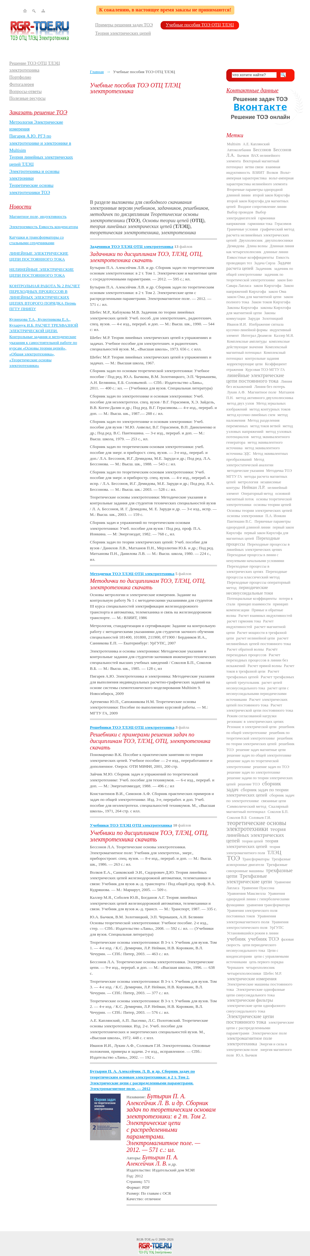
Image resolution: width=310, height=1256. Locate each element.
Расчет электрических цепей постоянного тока (257, 702)
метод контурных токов (270, 409)
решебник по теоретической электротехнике (258, 735)
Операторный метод (257, 493)
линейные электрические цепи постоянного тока (255, 378)
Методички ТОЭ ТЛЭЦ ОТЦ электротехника (132, 573)
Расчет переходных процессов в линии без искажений (257, 660)
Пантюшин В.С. (239, 521)
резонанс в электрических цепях (255, 721)
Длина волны (257, 246)
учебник (236, 939)
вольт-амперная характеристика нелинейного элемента (260, 181)
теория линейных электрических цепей (256, 835)
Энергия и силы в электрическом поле (256, 1047)
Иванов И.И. (237, 324)
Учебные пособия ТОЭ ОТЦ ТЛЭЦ (200, 24)
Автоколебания (239, 150)
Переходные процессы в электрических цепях (247, 569)
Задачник (264, 268)
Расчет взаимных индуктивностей (265, 615)
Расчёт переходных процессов (252, 652)
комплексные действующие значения (258, 344)
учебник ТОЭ (263, 939)
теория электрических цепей (252, 843)
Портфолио (20, 77)
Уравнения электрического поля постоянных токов (251, 913)
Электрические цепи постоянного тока (250, 1019)
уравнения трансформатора (268, 905)
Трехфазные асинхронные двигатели (258, 862)
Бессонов (262, 149)
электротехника (242, 1043)
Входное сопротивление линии (262, 206)
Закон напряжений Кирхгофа (260, 288)
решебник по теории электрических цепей (259, 741)
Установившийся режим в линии (252, 933)
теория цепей (252, 841)
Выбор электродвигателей (246, 215)
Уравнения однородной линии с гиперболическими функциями (258, 899)
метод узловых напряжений (259, 429)
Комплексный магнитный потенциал (256, 350)
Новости (20, 206)
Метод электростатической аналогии (249, 462)
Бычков (243, 155)
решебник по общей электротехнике (260, 730)
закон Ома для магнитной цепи (254, 296)
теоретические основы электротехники (256, 825)
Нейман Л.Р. (253, 487)
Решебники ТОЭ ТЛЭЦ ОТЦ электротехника (132, 727)
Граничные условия (242, 229)
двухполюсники (279, 240)
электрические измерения (252, 978)
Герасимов (283, 224)
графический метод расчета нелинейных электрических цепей (260, 235)
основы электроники (245, 515)
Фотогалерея (21, 84)
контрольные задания (262, 358)
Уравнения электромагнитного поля (251, 919)
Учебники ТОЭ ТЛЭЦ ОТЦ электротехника (131, 825)
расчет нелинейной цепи (255, 638)
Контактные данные (252, 90)
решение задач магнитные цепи (261, 750)
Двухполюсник (251, 240)
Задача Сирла (264, 263)
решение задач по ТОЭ (271, 767)
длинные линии (276, 252)
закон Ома (277, 291)
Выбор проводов (240, 212)
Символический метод (246, 806)
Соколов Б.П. (278, 812)
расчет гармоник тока (244, 621)
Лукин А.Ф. (236, 392)
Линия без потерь (269, 386)
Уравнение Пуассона (257, 888)
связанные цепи (273, 801)
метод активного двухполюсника (264, 397)
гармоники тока (260, 224)
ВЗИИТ (258, 172)
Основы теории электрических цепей (259, 510)
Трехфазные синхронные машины (256, 867)
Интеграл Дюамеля (256, 335)
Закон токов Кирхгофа (270, 302)
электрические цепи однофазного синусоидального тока (256, 1008)
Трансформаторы (255, 859)
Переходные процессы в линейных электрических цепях (258, 547)
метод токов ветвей (265, 426)
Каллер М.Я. (284, 335)
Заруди (254, 318)
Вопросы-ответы (25, 91)
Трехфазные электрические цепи (249, 879)
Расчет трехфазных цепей (252, 674)
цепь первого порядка (266, 962)
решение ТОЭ (249, 784)
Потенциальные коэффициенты (252, 598)
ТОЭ (233, 858)
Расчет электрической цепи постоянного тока (259, 708)
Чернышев (235, 967)
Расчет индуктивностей (249, 624)
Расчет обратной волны (245, 649)
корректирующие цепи (245, 364)
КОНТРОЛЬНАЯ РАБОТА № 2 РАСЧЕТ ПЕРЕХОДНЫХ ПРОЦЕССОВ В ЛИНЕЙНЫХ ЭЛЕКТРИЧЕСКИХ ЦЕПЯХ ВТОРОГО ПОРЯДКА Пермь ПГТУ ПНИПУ (44, 297)
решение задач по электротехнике (253, 772)
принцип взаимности (254, 604)
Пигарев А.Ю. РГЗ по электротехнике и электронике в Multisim (40, 143)
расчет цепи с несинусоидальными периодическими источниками (257, 694)
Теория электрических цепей (123, 33)
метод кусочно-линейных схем (251, 415)
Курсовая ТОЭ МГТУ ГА (265, 369)
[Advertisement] (153, 146)
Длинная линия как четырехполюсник (260, 249)
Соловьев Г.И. (260, 817)
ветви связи (254, 167)
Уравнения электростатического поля (257, 925)
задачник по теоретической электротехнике (254, 277)
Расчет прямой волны (265, 666)
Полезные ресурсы (27, 98)
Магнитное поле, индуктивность (38, 216)
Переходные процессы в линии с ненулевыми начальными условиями (255, 558)
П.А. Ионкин (275, 516)
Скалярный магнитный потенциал (257, 809)
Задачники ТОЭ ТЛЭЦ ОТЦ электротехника (131, 246)
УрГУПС (277, 927)
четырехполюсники (244, 973)
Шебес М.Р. (273, 973)
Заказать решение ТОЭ (38, 112)
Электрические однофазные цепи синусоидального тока (255, 992)
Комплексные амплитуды (247, 341)
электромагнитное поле (249, 1038)
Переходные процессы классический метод (256, 574)
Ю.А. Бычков (246, 1055)
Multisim (234, 144)
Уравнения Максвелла (246, 893)
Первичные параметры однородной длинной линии (258, 524)
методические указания (245, 470)
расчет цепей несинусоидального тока (254, 685)
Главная (97, 71)
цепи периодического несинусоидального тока (251, 948)
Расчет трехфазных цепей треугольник (260, 679)
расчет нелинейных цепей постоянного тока (258, 641)
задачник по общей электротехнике (259, 271)
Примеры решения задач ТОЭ (124, 24)
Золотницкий (272, 318)
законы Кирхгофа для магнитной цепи (258, 310)
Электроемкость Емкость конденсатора (43, 226)
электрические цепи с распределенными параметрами (260, 1027)
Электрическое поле (269, 1033)
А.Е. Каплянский (256, 144)
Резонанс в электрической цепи (252, 727)
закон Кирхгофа (267, 285)
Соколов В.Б (237, 817)
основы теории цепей (272, 504)
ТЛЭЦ (274, 852)
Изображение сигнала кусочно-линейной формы (255, 327)
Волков (272, 172)
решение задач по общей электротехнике (259, 755)
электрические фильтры (250, 1000)
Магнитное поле (262, 392)
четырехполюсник (260, 967)
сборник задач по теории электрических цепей (257, 792)
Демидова (235, 246)
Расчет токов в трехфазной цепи (260, 669)
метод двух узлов (240, 403)
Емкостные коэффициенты (250, 257)
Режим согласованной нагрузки (252, 716)
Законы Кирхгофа (242, 307)
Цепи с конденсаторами (252, 953)
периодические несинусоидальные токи (249, 590)
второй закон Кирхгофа (271, 195)
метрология (248, 482)
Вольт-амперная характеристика (258, 175)
